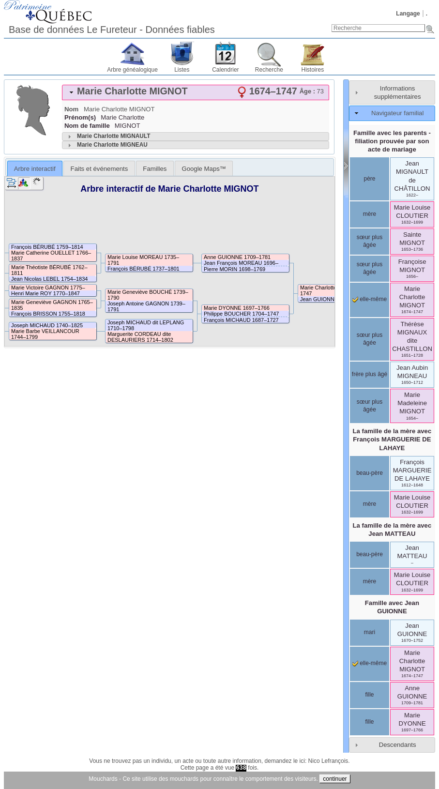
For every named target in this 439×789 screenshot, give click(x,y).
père (369, 178)
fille (369, 694)
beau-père (369, 473)
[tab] (195, 92)
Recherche (269, 69)
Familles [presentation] (155, 168)
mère (369, 214)
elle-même (369, 299)
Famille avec (392, 607)
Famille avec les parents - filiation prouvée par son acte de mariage (392, 141)
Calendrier (225, 69)
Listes (181, 69)
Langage (408, 13)
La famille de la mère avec (392, 439)
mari (369, 632)
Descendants (397, 744)
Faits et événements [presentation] (99, 168)
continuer (335, 778)
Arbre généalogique (132, 69)
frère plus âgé (369, 374)
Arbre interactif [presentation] (35, 168)
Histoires (313, 69)
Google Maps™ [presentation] (204, 168)
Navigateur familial (397, 113)
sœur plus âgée (369, 241)
